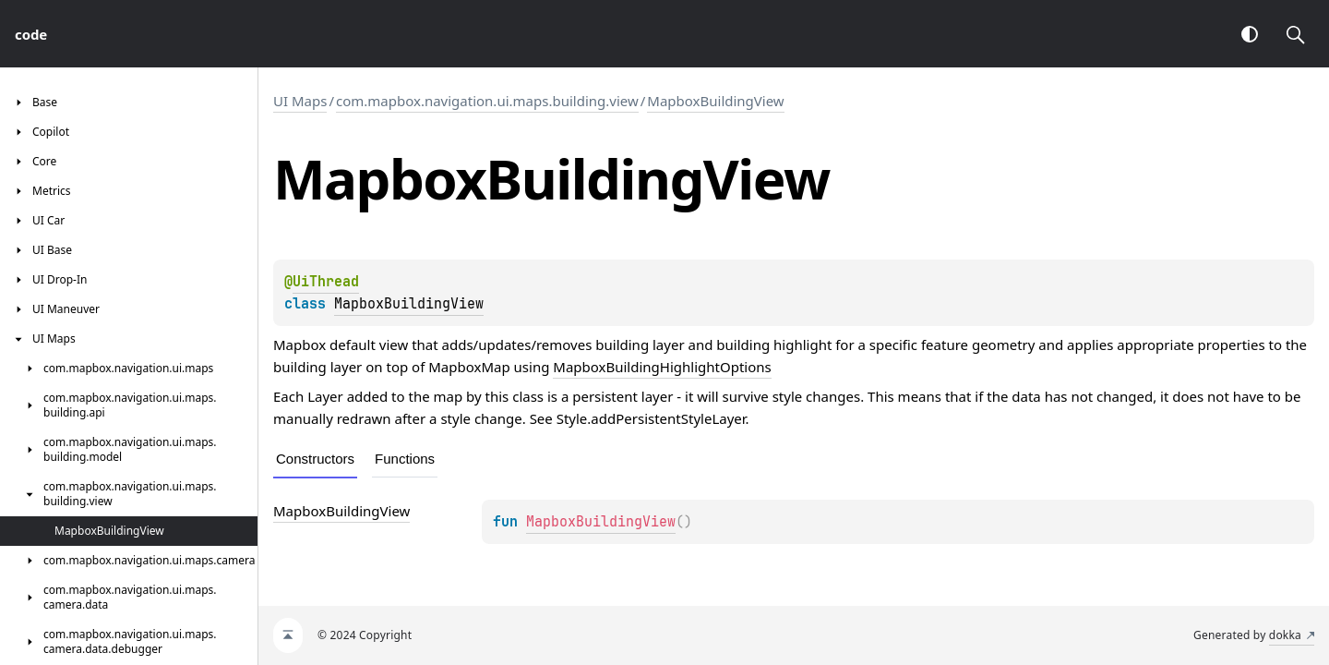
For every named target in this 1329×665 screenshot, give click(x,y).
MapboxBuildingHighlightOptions (662, 366)
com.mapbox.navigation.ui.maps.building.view (487, 100)
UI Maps (300, 100)
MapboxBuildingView (715, 100)
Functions (405, 458)
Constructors (315, 458)
